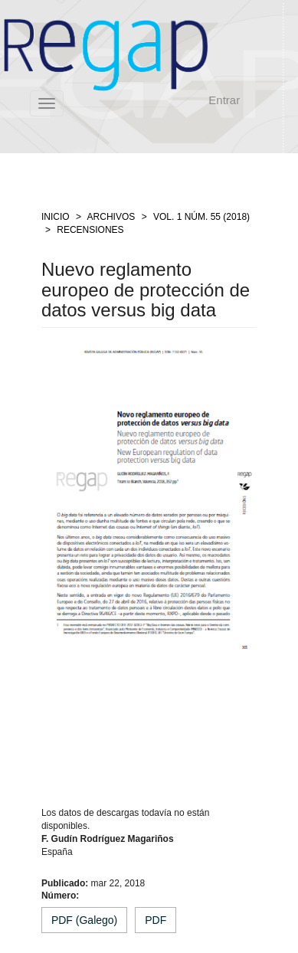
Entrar (224, 99)
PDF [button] (155, 920)
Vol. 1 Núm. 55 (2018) (201, 216)
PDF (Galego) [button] (84, 920)
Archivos (111, 216)
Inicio (55, 216)
